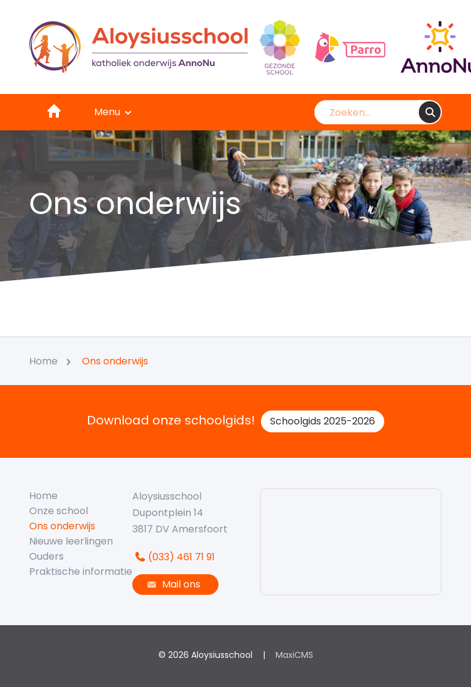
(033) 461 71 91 (173, 557)
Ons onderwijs (62, 526)
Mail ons (172, 584)
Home (43, 496)
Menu (113, 112)
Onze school (58, 511)
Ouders (46, 556)
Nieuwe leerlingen (71, 541)
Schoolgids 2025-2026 (322, 421)
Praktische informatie (80, 571)
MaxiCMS (294, 655)
